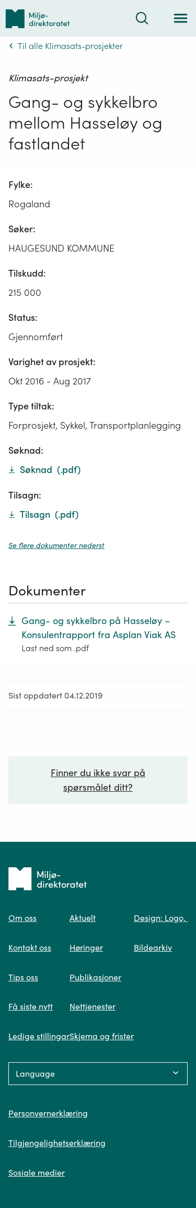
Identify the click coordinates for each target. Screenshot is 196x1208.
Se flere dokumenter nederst (56, 545)
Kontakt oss (29, 947)
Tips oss (23, 977)
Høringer (86, 947)
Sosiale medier (36, 1172)
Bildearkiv (153, 947)
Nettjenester (93, 1006)
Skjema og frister (102, 1036)
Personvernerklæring (48, 1113)
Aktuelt (83, 918)
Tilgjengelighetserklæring (57, 1143)
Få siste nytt (30, 1006)
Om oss (22, 918)
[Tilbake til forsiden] (38, 18)
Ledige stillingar (39, 1036)
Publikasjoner (95, 977)
